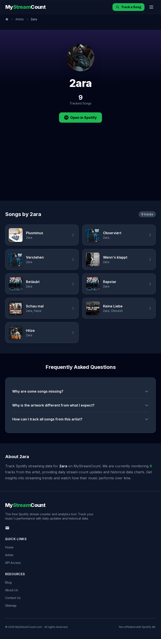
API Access (13, 563)
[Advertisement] (80, 168)
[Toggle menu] (151, 7)
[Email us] (7, 528)
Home (9, 547)
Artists (19, 19)
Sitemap (11, 605)
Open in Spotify (80, 117)
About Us (11, 590)
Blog (8, 582)
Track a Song (128, 7)
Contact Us (13, 598)
